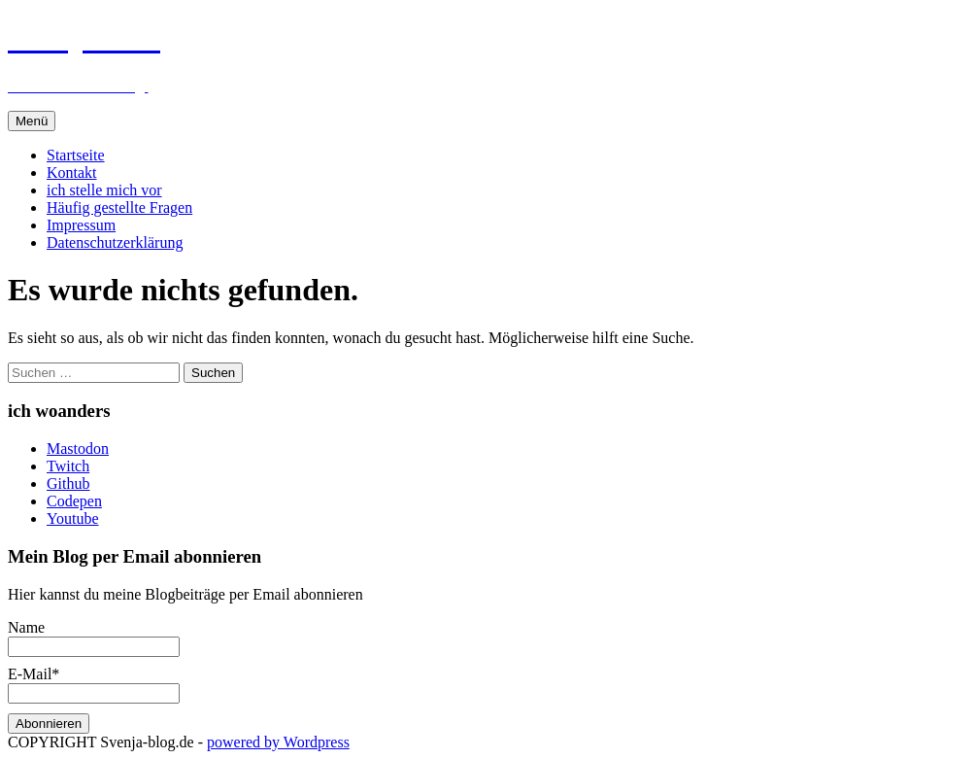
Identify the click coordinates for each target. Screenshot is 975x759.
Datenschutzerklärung (115, 242)
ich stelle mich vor (104, 190)
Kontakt (72, 172)
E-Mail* (94, 683)
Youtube (73, 518)
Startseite (76, 155)
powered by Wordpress (278, 742)
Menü (32, 121)
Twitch (68, 466)
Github (68, 483)
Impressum (81, 225)
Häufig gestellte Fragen (119, 207)
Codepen (74, 501)
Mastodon (78, 448)
